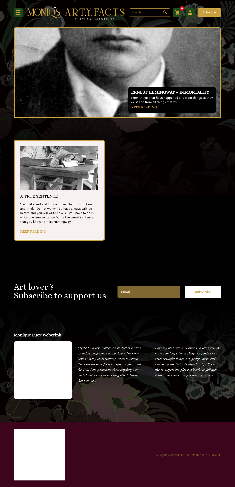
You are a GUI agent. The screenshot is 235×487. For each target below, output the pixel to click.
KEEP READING (144, 107)
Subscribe (209, 12)
